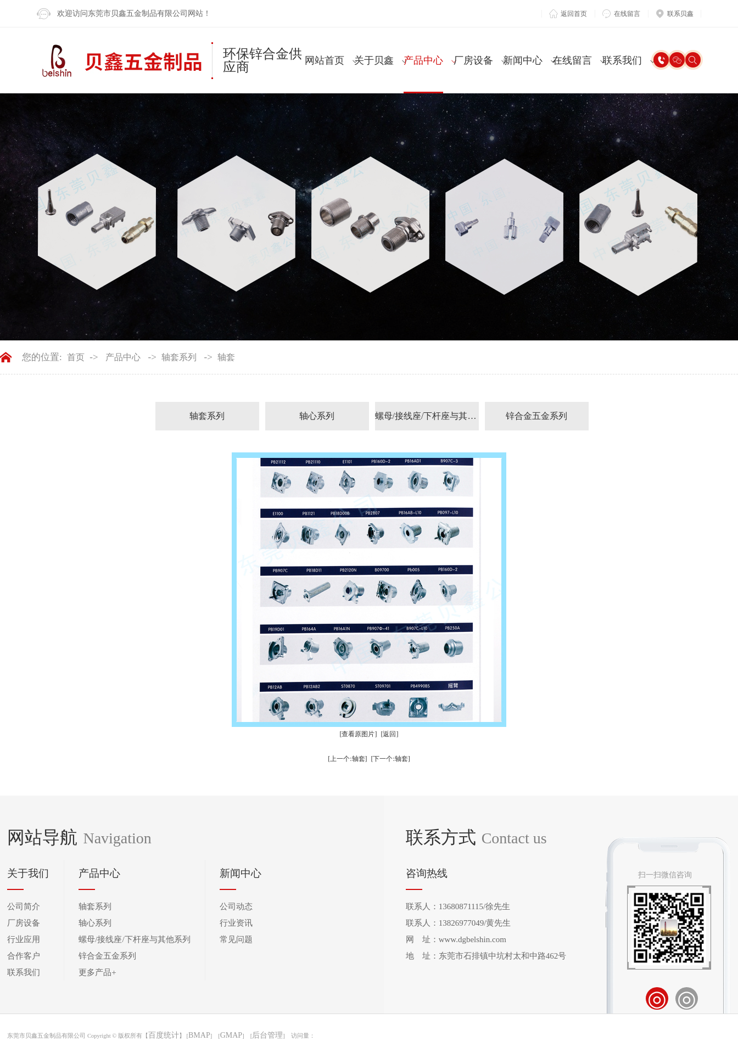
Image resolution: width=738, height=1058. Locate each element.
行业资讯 (236, 923)
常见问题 (236, 939)
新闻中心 (523, 60)
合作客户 (23, 955)
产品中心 (423, 60)
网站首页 (324, 60)
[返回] (390, 734)
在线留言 (572, 60)
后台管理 (267, 1035)
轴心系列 (316, 416)
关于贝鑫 (374, 60)
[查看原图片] (358, 734)
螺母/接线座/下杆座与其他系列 (427, 416)
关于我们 (28, 873)
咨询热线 (427, 873)
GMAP (231, 1035)
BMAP (199, 1035)
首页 (76, 357)
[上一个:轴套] (347, 759)
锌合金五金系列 (536, 416)
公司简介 (23, 906)
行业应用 (23, 939)
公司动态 (236, 906)
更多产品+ (97, 972)
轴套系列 (179, 357)
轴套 (226, 357)
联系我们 (622, 60)
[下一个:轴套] (390, 759)
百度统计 (163, 1035)
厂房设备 (473, 60)
